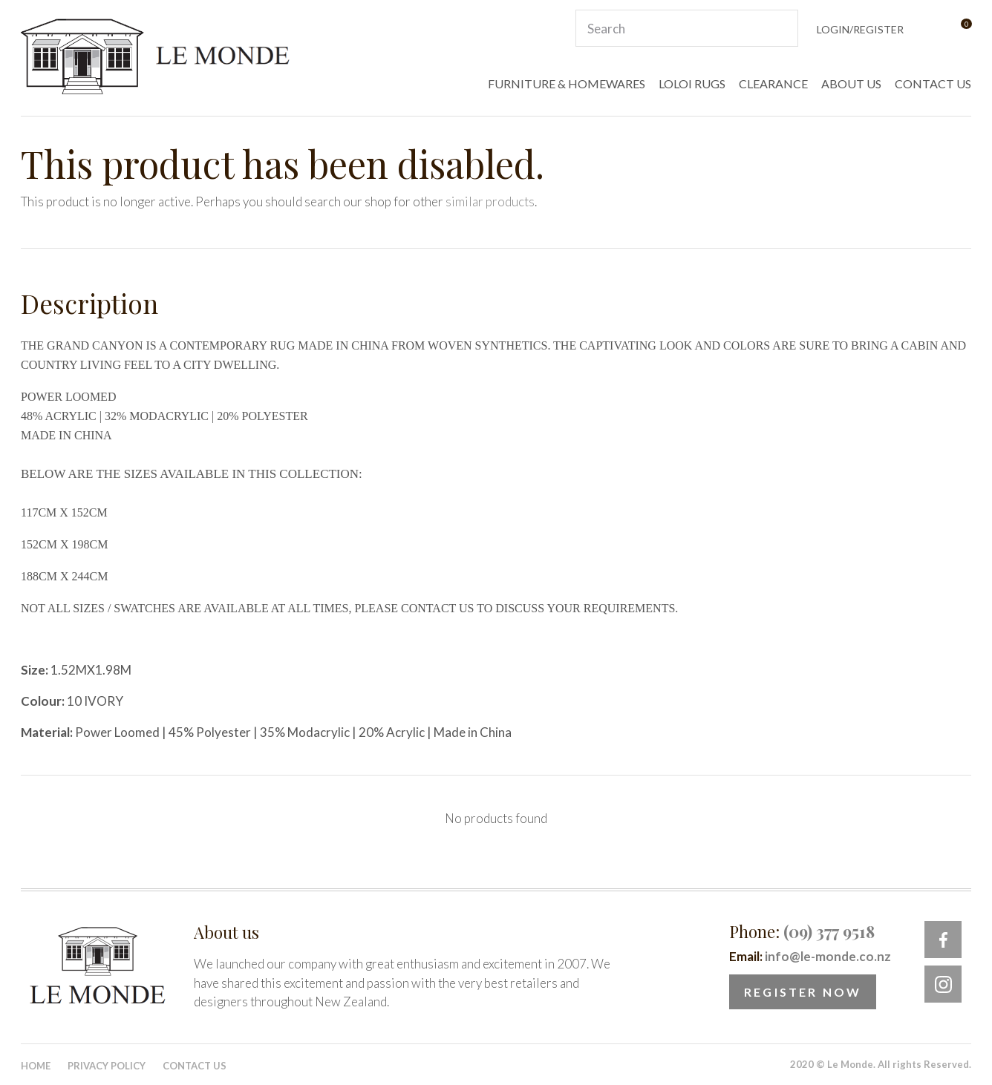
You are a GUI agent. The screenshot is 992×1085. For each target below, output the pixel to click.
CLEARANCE (773, 83)
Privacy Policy (107, 1066)
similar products (490, 201)
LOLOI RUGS (692, 83)
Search (780, 28)
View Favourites (929, 28)
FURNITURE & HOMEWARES (566, 83)
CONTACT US (933, 83)
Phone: (802, 931)
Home (35, 1066)
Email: (810, 956)
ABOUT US (851, 83)
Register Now (802, 992)
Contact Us (194, 1066)
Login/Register (860, 29)
